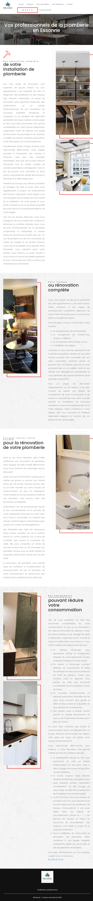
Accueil (21, 4)
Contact (69, 4)
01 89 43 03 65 (45, 10)
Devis (28, 10)
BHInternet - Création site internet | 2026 (47, 897)
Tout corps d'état (42, 4)
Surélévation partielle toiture (47, 890)
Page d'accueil (37, 36)
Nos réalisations (58, 4)
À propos (30, 4)
